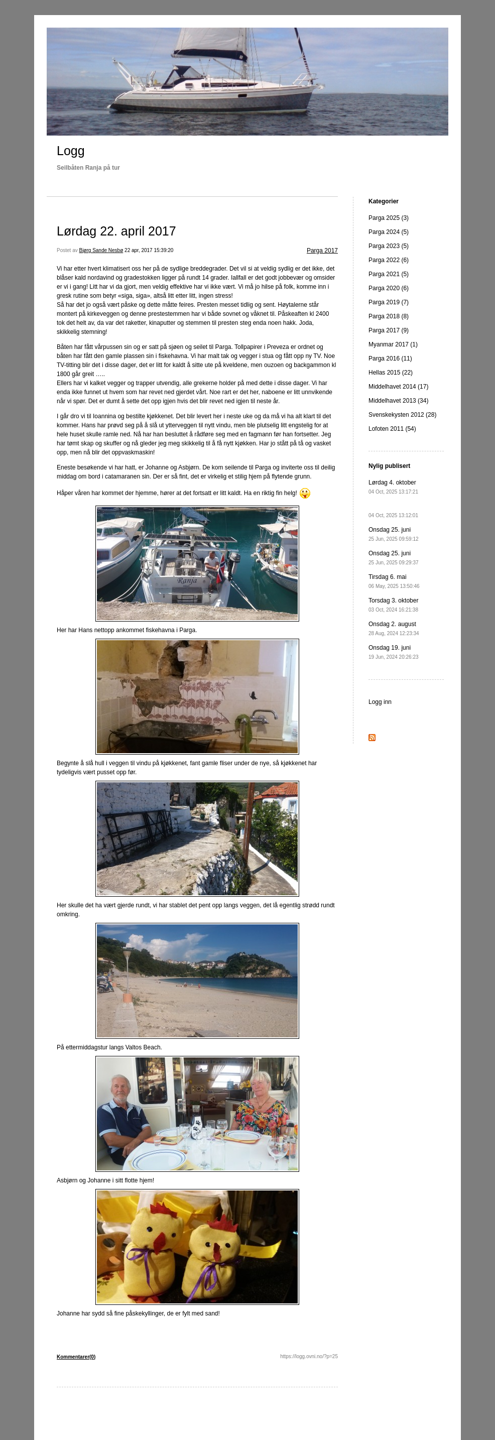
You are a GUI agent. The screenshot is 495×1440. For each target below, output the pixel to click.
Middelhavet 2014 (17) (398, 386)
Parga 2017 (322, 250)
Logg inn (380, 701)
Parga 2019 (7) (388, 302)
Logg (71, 151)
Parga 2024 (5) (388, 231)
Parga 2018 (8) (388, 316)
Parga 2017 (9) (388, 330)
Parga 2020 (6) (388, 288)
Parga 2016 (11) (390, 358)
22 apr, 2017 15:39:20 (149, 250)
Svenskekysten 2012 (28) (402, 414)
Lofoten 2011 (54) (392, 428)
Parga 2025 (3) (388, 217)
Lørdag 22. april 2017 (116, 231)
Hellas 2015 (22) (390, 372)
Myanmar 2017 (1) (393, 344)
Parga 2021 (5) (388, 274)
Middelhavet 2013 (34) (398, 400)
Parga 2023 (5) (388, 246)
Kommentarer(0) (76, 1357)
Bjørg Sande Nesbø (101, 250)
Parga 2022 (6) (388, 260)
